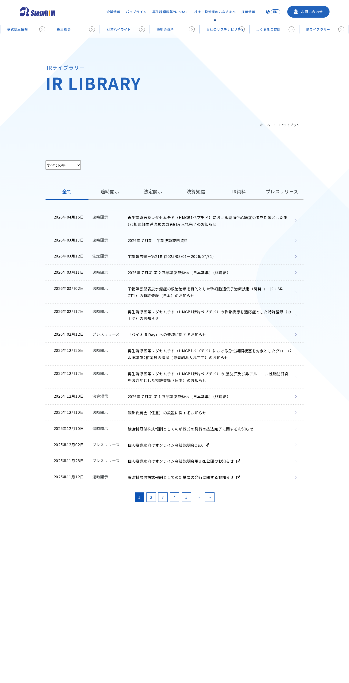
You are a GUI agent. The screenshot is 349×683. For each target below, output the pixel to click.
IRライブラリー (318, 29)
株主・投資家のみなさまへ (215, 11)
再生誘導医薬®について (170, 11)
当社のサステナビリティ (225, 29)
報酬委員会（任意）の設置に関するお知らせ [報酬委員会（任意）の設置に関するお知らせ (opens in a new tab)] (167, 412)
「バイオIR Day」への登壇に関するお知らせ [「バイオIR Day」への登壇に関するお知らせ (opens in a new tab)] (167, 334)
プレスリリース (282, 191)
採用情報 (248, 11)
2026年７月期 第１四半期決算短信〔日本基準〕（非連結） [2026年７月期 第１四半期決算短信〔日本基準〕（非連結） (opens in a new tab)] (179, 396)
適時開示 (109, 191)
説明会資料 (165, 29)
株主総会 (64, 29)
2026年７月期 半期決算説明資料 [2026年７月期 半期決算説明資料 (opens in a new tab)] (158, 240)
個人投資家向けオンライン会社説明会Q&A (168, 445)
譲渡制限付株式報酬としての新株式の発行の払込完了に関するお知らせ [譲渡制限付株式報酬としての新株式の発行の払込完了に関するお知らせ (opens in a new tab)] (191, 429)
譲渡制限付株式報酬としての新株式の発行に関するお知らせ (184, 477)
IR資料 (239, 191)
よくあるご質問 (268, 29)
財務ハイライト (119, 29)
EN (275, 11)
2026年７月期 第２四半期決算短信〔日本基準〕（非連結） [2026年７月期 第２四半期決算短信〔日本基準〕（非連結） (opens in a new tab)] (179, 272)
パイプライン (136, 11)
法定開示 (153, 191)
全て (67, 191)
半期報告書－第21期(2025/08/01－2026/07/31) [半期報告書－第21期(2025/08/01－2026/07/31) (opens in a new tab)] (171, 256)
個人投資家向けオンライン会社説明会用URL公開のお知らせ (184, 461)
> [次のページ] (210, 497)
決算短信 (196, 191)
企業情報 (113, 11)
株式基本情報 (17, 29)
